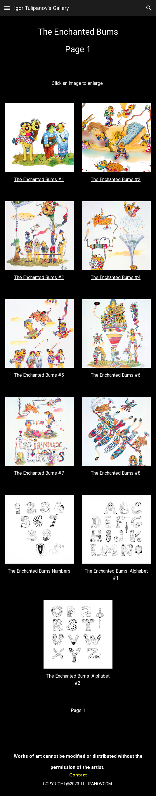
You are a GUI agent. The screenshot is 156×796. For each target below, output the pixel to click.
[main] (78, 43)
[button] (7, 8)
